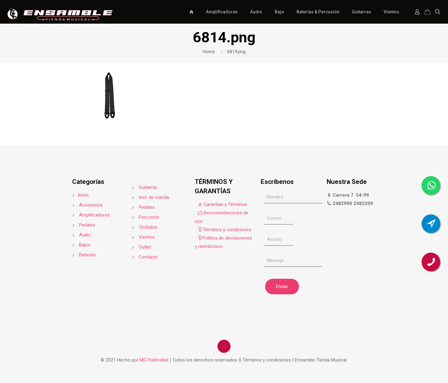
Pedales (87, 225)
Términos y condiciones (224, 229)
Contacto (148, 257)
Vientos (147, 237)
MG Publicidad (155, 360)
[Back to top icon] (224, 346)
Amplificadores (94, 215)
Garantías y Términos (222, 204)
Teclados (148, 227)
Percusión (149, 217)
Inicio (83, 195)
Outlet (145, 247)
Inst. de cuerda (154, 197)
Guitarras (147, 187)
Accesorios (91, 205)
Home (209, 51)
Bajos (85, 245)
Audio (85, 235)
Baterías (87, 255)
